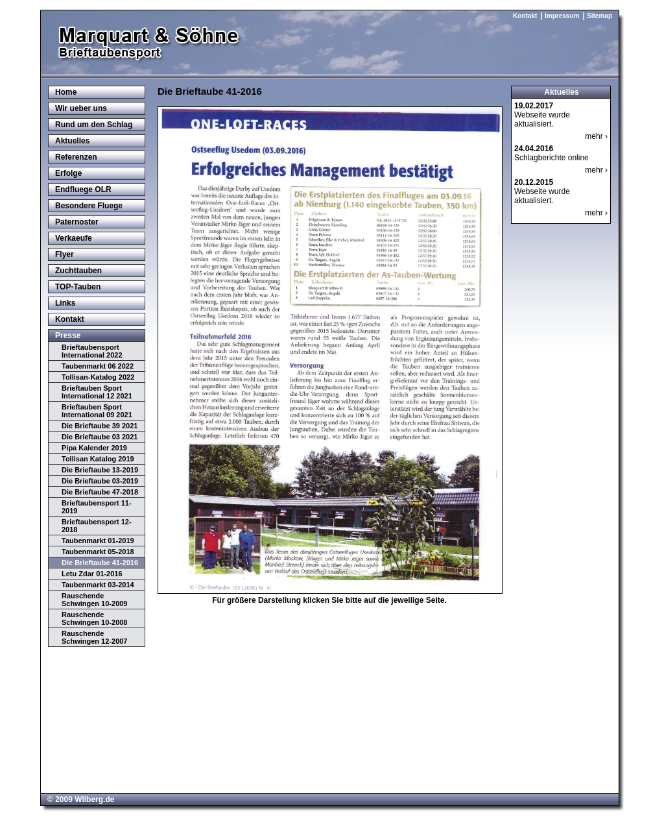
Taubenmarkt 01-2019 (98, 540)
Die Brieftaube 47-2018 (100, 492)
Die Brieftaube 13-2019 (100, 470)
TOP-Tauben (78, 286)
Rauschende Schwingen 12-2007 (95, 637)
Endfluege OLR (83, 189)
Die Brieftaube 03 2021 (99, 437)
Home (66, 92)
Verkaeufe (73, 238)
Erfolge (68, 173)
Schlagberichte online (551, 153)
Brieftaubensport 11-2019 (97, 507)
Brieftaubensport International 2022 (92, 351)
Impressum (562, 15)
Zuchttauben (78, 270)
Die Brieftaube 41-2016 (100, 563)
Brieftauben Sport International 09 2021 (97, 411)
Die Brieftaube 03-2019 (100, 481)
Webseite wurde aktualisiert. (542, 114)
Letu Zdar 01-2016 (92, 574)
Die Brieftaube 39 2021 (99, 426)
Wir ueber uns (81, 108)
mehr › (596, 136)
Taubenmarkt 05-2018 (98, 551)
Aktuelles (72, 140)
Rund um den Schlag (93, 124)
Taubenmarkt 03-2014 (98, 585)
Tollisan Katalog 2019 (98, 459)
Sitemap (599, 15)
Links (65, 303)
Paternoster (77, 221)
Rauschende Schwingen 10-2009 (95, 599)
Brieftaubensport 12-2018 (97, 525)
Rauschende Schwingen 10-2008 (95, 618)
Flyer (64, 254)
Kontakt (525, 15)
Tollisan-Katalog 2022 (98, 377)
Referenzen (76, 157)
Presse (67, 335)
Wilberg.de (94, 799)
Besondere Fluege (89, 205)
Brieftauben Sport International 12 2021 (97, 392)
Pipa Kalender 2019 (94, 448)
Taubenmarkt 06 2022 (98, 366)
